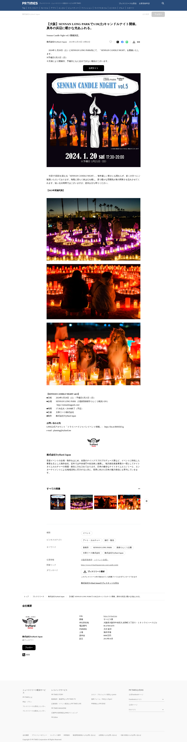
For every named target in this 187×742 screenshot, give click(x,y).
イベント (87, 533)
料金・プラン (27, 702)
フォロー (29, 648)
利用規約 (67, 735)
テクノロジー (33, 8)
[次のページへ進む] (146, 501)
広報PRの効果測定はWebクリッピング (64, 713)
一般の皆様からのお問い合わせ (130, 735)
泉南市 (86, 547)
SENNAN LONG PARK (102, 547)
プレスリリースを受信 (127, 3)
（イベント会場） (101, 560)
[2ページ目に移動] (140, 488)
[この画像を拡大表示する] (58, 502)
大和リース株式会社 (91, 553)
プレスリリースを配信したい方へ (34, 711)
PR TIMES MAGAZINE (58, 708)
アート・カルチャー (91, 540)
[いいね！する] (111, 42)
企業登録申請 (144, 3)
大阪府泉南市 (86, 560)
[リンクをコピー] (138, 42)
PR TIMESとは (27, 697)
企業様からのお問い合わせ (108, 735)
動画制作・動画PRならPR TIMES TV (63, 699)
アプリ (53, 8)
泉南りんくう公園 (124, 547)
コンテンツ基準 (55, 735)
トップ (26, 596)
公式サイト (93, 68)
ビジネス (112, 8)
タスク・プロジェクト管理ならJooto (103, 694)
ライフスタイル (100, 8)
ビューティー (73, 8)
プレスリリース (38, 596)
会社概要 (26, 735)
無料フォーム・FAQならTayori (101, 699)
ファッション (86, 8)
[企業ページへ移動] (30, 623)
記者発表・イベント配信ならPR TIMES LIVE (66, 704)
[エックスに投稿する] (118, 42)
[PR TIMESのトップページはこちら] (51, 3)
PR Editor (54, 717)
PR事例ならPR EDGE (98, 704)
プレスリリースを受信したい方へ (34, 706)
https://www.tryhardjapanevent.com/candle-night (99, 565)
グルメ (121, 8)
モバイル (44, 8)
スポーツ (130, 8)
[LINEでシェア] (127, 42)
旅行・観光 (109, 540)
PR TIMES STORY (57, 694)
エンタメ (62, 8)
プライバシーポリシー (39, 735)
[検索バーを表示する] (163, 3)
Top (23, 8)
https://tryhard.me (110, 616)
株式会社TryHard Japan (114, 553)
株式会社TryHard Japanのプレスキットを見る (100, 583)
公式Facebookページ (136, 694)
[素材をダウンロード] (134, 42)
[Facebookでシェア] (122, 42)
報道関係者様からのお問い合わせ (84, 735)
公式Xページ (133, 705)
